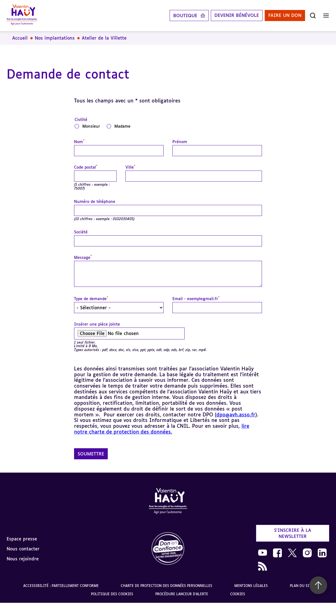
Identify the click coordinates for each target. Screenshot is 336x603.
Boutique (185, 15)
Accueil (20, 37)
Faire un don (284, 15)
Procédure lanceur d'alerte (181, 594)
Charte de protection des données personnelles (166, 586)
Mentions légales (251, 586)
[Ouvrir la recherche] (312, 15)
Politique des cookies (112, 594)
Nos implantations (55, 37)
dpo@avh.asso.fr (235, 414)
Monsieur (91, 126)
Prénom (179, 142)
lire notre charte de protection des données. (161, 429)
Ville (130, 167)
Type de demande (91, 299)
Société (81, 232)
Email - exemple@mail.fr (196, 299)
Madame (122, 126)
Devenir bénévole (236, 15)
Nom (79, 142)
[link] (168, 548)
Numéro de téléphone (94, 201)
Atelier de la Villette (104, 37)
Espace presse (22, 539)
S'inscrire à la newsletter (292, 533)
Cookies (237, 594)
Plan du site (301, 586)
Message (83, 257)
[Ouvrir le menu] (326, 15)
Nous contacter (23, 549)
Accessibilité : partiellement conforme (61, 586)
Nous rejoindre (23, 558)
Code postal (86, 167)
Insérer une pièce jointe (97, 324)
